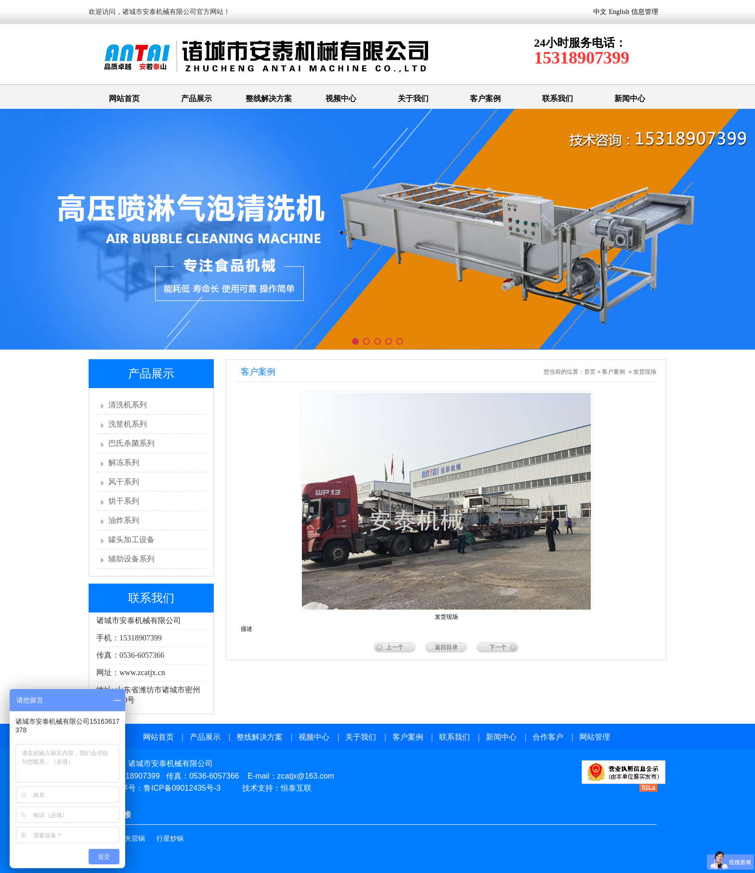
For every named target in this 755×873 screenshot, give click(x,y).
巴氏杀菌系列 (131, 443)
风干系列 (123, 482)
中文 (600, 11)
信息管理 (644, 11)
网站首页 (124, 98)
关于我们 (413, 98)
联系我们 (557, 98)
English (619, 11)
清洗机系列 (127, 405)
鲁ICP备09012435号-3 (182, 788)
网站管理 (594, 737)
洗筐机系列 (127, 424)
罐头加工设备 (131, 539)
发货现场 (644, 371)
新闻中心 (629, 98)
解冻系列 (123, 462)
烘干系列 (123, 501)
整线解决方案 (269, 98)
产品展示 (196, 98)
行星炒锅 (169, 838)
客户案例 (485, 98)
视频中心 (340, 98)
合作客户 (548, 737)
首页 (590, 371)
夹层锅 (135, 838)
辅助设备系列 (131, 559)
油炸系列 (123, 520)
